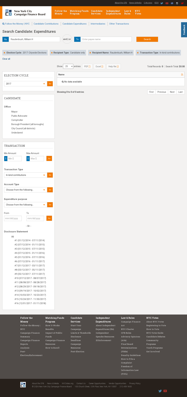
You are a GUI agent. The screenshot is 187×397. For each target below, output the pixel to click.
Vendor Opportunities (117, 383)
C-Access (148, 3)
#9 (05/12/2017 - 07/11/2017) (30, 274)
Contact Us (81, 383)
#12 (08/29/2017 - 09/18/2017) (30, 286)
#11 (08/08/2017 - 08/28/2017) (30, 282)
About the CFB (121, 3)
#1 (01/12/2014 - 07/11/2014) (30, 240)
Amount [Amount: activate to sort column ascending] (133, 74)
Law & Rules (127, 12)
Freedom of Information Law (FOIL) (130, 370)
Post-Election (77, 351)
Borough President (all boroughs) (27, 124)
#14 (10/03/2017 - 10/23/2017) (30, 295)
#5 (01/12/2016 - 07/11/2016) (30, 257)
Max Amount (32, 153)
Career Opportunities (97, 383)
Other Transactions (119, 23)
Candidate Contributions (46, 23)
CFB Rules (126, 333)
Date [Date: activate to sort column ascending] (117, 74)
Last (180, 92)
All (12, 236)
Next (172, 92)
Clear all (6, 59)
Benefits (49, 329)
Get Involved (153, 351)
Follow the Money (61, 12)
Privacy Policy (135, 383)
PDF (87, 66)
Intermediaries (98, 23)
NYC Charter (127, 329)
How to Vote (152, 329)
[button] (25, 83)
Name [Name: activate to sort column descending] (61, 74)
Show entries (69, 66)
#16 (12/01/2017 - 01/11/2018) (30, 303)
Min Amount (10, 153)
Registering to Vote (156, 325)
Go (50, 84)
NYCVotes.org (67, 383)
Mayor (14, 111)
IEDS (156, 3)
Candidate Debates (155, 336)
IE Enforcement (103, 340)
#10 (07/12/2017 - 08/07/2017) (30, 278)
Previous (162, 92)
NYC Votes (138, 12)
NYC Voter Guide (154, 333)
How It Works (52, 325)
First (151, 92)
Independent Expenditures (113, 12)
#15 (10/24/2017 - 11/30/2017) (30, 299)
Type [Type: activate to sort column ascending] (176, 74)
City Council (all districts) (23, 128)
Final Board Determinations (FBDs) (129, 348)
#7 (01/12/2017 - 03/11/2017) (30, 265)
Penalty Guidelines (131, 355)
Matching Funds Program (79, 12)
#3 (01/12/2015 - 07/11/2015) (30, 249)
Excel (99, 66)
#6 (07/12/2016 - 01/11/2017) (30, 261)
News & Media (135, 3)
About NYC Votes (155, 321)
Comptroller (17, 120)
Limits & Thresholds (81, 333)
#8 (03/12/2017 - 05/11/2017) (30, 270)
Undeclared (17, 132)
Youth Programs (154, 348)
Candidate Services (96, 12)
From (6, 213)
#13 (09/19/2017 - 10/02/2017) (30, 291)
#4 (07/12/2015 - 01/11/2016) (30, 253)
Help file (114, 66)
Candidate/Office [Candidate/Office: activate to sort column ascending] (97, 74)
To (27, 213)
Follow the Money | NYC (17, 23)
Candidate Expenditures (75, 23)
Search (147, 39)
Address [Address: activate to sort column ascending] (76, 74)
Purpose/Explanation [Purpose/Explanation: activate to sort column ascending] (154, 74)
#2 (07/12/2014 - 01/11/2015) (30, 244)
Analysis (24, 348)
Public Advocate (19, 116)
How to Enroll (52, 348)
